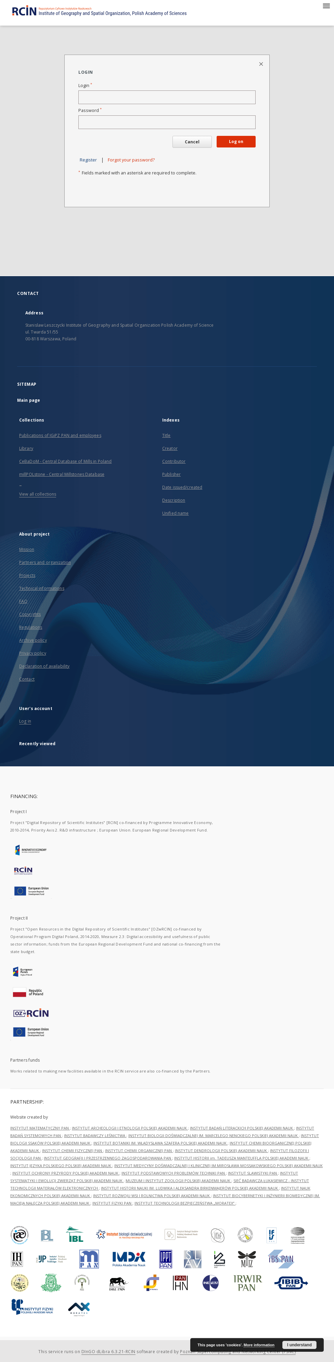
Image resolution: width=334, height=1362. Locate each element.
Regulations (30, 627)
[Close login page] (261, 63)
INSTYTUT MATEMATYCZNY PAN (40, 1128)
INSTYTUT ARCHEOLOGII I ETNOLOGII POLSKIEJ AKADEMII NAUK (130, 1128)
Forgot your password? (131, 160)
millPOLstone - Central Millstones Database (61, 474)
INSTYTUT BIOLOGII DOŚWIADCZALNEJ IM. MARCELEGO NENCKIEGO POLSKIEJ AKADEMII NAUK (213, 1135)
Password (90, 110)
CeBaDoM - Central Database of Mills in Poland (65, 461)
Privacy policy (32, 653)
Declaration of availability (44, 666)
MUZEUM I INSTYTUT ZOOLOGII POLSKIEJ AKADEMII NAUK (178, 1180)
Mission (26, 549)
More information (259, 1345)
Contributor (173, 461)
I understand (299, 1345)
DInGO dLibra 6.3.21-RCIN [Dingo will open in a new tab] (108, 1351)
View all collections (37, 494)
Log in (25, 721)
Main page (28, 400)
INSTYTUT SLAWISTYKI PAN (253, 1173)
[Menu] (326, 5)
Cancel (192, 142)
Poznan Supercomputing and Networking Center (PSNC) (238, 1351)
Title (166, 435)
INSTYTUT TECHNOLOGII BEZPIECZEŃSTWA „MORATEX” (184, 1203)
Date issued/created (182, 487)
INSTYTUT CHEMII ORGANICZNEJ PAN (139, 1150)
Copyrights (30, 614)
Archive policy (33, 640)
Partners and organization (45, 562)
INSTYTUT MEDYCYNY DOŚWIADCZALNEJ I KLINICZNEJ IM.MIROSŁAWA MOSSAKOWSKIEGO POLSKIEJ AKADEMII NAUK (218, 1165)
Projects (27, 575)
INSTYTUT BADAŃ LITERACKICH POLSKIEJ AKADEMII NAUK (242, 1128)
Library (26, 448)
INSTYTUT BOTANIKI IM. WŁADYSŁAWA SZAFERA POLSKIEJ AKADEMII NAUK (160, 1143)
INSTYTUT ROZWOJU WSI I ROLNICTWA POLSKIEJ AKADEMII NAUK (152, 1195)
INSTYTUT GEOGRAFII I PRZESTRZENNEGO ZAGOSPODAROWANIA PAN (108, 1158)
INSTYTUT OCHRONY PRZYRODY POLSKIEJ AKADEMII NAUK (65, 1173)
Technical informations (41, 588)
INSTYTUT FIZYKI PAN (112, 1203)
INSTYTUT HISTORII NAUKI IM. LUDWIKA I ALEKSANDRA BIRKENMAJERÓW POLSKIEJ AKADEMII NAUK (190, 1188)
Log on (236, 141)
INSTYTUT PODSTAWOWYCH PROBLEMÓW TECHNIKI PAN (173, 1173)
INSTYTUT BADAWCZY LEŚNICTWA (95, 1135)
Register (88, 160)
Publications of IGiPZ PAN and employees (60, 435)
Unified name (175, 513)
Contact (27, 679)
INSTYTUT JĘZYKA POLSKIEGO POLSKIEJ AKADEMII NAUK (61, 1165)
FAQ (23, 601)
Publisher (171, 474)
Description (173, 500)
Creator (170, 448)
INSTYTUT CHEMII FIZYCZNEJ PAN (72, 1150)
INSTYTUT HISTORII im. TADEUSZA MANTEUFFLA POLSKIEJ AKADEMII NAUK (241, 1158)
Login (85, 85)
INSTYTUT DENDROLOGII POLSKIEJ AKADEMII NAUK (221, 1150)
